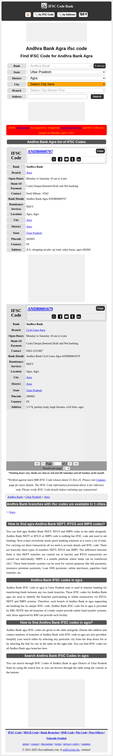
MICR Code (31, 732)
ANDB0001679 (40, 308)
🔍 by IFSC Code (44, 14)
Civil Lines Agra (35, 330)
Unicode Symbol (57, 738)
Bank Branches (50, 732)
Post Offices (96, 732)
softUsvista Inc (71, 749)
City (16, 84)
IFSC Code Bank (60, 6)
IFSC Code (14, 732)
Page (49, 463)
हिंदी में (83, 14)
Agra (29, 172)
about (25, 743)
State (17, 72)
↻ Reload (99, 65)
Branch (16, 90)
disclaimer (47, 743)
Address (17, 96)
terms (58, 743)
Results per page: (52, 468)
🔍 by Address (67, 14)
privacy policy (71, 743)
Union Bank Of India (71, 127)
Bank (17, 65)
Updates (101, 479)
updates (86, 743)
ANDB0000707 (40, 151)
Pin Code (81, 732)
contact (35, 743)
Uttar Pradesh (34, 232)
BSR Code (67, 732)
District (16, 78)
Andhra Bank (23, 127)
